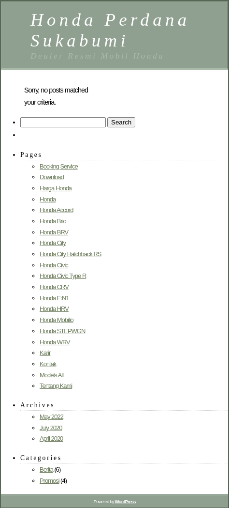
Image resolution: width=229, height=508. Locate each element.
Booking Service (59, 166)
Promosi (49, 480)
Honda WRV (55, 342)
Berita (46, 469)
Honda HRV (54, 308)
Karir (45, 352)
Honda (48, 199)
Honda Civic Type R (63, 275)
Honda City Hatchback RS (70, 254)
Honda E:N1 (54, 298)
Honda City (53, 242)
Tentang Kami (56, 385)
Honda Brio (53, 221)
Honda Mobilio (56, 319)
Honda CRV (54, 287)
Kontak (48, 364)
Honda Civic (54, 265)
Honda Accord (56, 210)
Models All (51, 375)
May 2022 (51, 416)
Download (52, 177)
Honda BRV (54, 232)
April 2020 (51, 438)
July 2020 (51, 427)
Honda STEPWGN (62, 331)
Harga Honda (56, 188)
